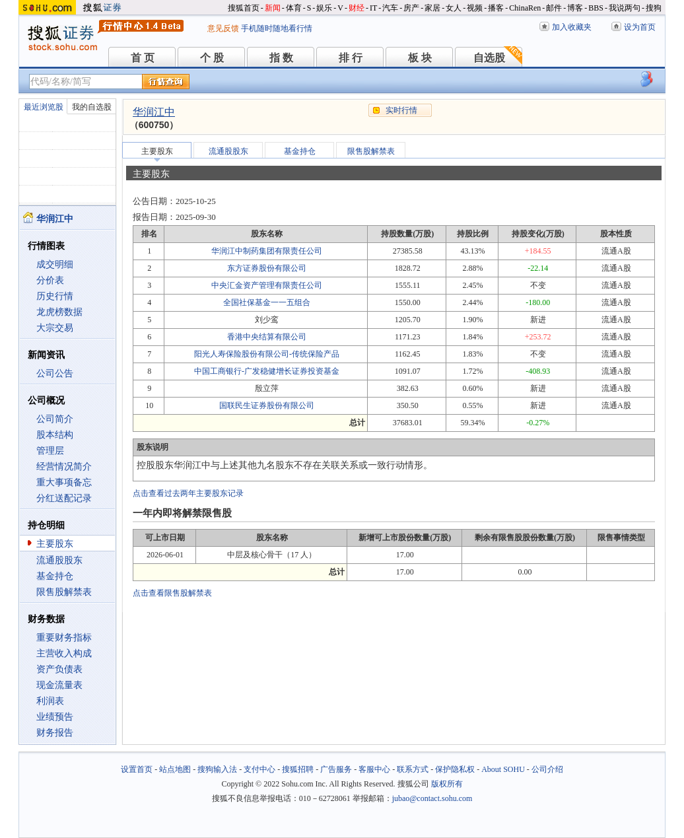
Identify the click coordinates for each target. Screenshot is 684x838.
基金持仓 (54, 576)
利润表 (50, 701)
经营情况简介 (64, 466)
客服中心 (374, 769)
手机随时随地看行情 (276, 28)
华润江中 (154, 112)
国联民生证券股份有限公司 (266, 405)
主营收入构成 (64, 653)
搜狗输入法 (217, 769)
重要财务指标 (64, 638)
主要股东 (54, 544)
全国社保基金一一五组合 (266, 302)
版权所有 (447, 783)
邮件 (554, 8)
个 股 (212, 57)
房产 (411, 8)
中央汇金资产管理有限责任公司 (266, 285)
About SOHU (503, 769)
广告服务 (336, 769)
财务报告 (54, 733)
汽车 (390, 8)
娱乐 (324, 8)
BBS (595, 8)
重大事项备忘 (64, 482)
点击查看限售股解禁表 (172, 593)
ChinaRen (525, 8)
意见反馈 (223, 28)
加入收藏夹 (572, 27)
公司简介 (54, 419)
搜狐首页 (243, 8)
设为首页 (640, 27)
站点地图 (175, 769)
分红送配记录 (64, 498)
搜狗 (654, 8)
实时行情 (401, 110)
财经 (356, 8)
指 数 (281, 57)
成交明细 (54, 264)
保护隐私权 (455, 769)
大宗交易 (54, 328)
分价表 (50, 280)
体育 (294, 8)
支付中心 (259, 769)
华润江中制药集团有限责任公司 (266, 251)
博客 (575, 8)
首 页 (142, 57)
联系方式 (412, 769)
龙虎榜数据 (59, 312)
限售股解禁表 (64, 592)
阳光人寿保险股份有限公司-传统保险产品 (266, 354)
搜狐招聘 (298, 769)
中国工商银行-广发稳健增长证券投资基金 (266, 371)
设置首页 (137, 769)
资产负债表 (59, 669)
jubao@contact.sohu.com (432, 798)
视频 (475, 8)
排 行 (350, 57)
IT (373, 8)
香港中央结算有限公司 (266, 336)
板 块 (420, 57)
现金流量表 (59, 685)
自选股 (489, 57)
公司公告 (54, 373)
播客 (496, 8)
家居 (432, 8)
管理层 (50, 451)
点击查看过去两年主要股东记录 (188, 493)
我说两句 (624, 8)
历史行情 (54, 296)
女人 (454, 8)
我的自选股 (92, 107)
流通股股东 (59, 560)
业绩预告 (54, 717)
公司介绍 (547, 769)
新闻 (273, 8)
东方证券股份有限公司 (266, 268)
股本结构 (54, 435)
